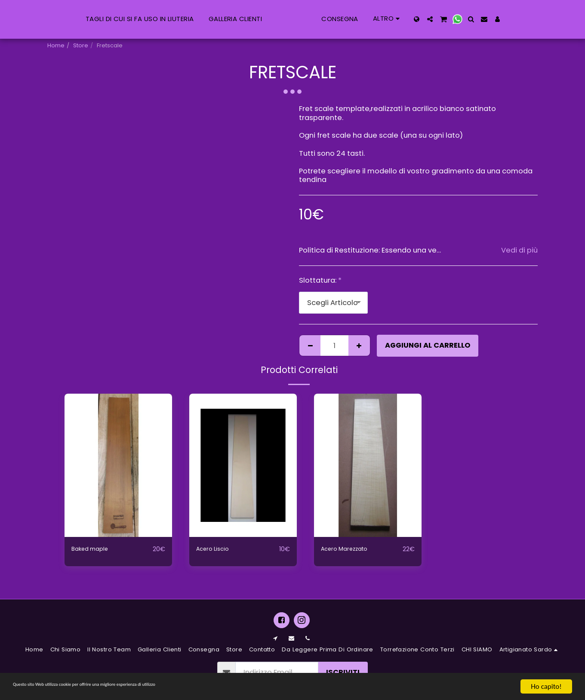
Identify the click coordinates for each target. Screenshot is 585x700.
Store (80, 45)
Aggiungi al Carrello (427, 345)
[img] (118, 465)
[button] (476, 19)
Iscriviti (343, 672)
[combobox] (333, 302)
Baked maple (94, 549)
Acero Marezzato (351, 549)
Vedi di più (519, 250)
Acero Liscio (217, 549)
